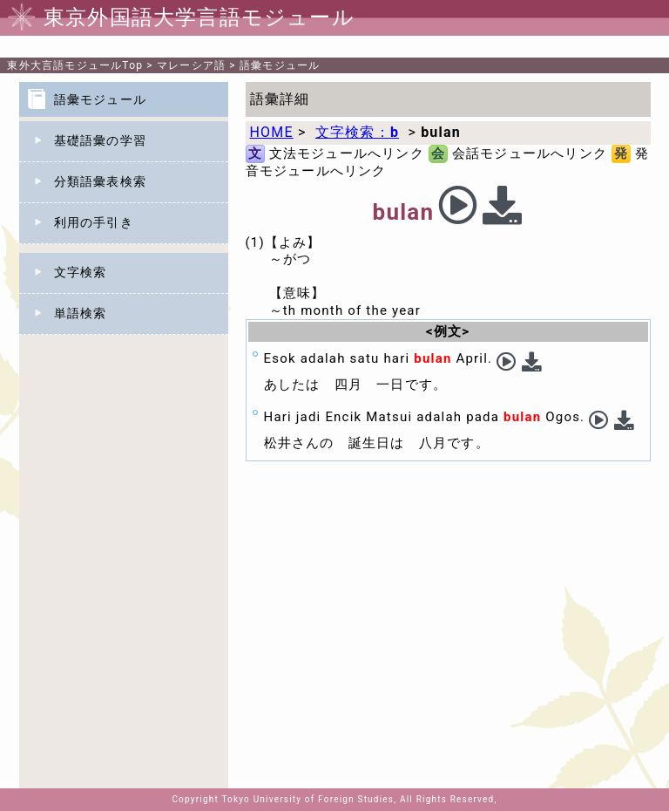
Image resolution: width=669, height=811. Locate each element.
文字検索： (357, 132)
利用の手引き (93, 222)
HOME (272, 132)
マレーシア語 (191, 65)
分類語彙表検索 (100, 181)
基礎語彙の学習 (100, 140)
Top (75, 65)
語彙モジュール (280, 65)
